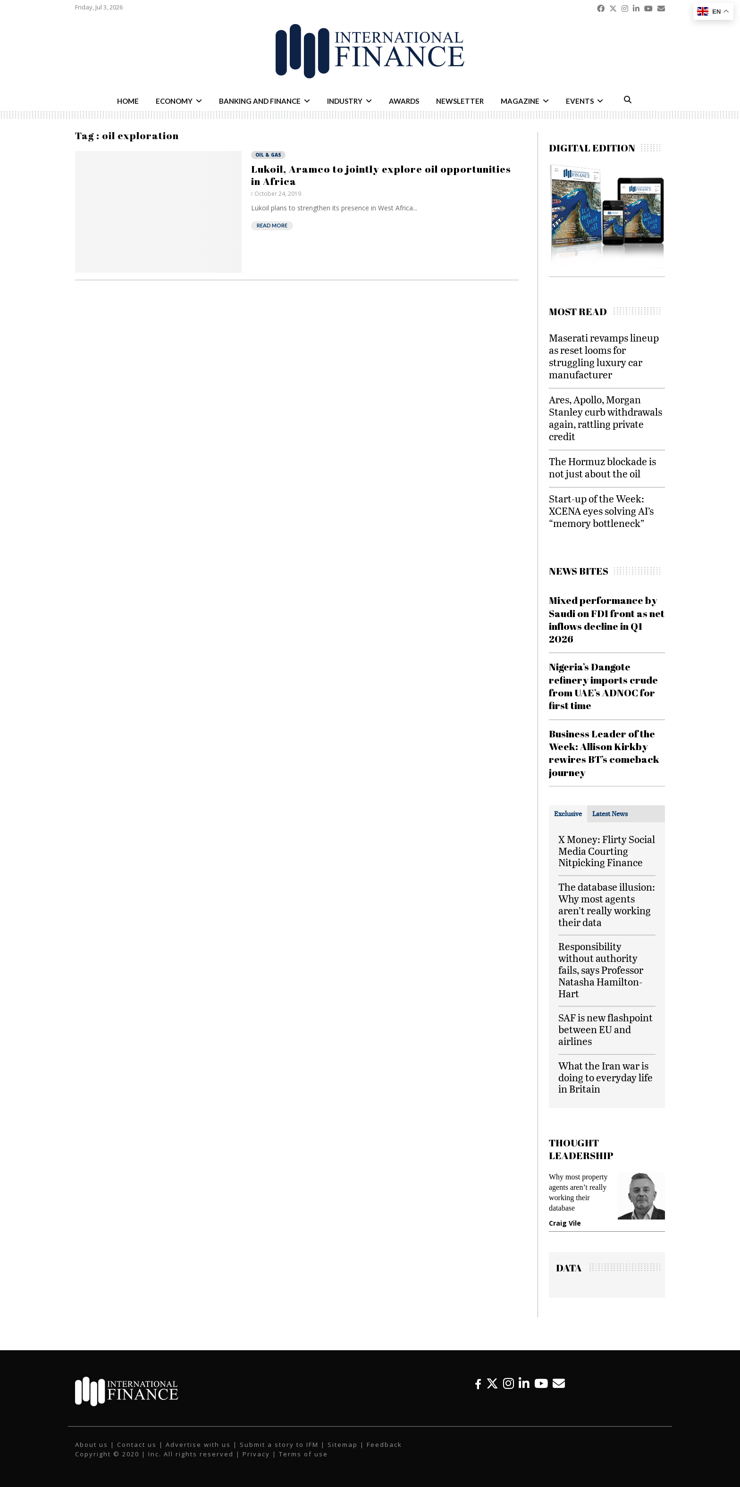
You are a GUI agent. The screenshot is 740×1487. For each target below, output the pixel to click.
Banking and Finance (260, 101)
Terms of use (303, 1454)
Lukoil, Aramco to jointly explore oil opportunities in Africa (381, 175)
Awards (404, 101)
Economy (174, 101)
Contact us (137, 1444)
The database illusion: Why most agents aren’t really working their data (606, 904)
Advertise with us (198, 1444)
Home (128, 101)
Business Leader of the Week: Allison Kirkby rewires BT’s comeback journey (604, 753)
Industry (344, 101)
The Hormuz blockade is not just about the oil (602, 467)
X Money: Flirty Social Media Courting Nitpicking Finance (606, 850)
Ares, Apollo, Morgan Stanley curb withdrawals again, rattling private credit (605, 418)
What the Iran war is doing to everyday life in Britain (605, 1077)
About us (91, 1444)
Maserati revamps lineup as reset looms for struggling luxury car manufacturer (604, 356)
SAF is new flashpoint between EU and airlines (605, 1029)
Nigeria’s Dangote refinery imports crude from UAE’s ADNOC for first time (603, 686)
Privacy (256, 1454)
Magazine (520, 101)
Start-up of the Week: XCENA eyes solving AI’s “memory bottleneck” (601, 511)
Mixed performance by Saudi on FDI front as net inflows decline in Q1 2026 (606, 619)
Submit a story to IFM (279, 1444)
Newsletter (460, 101)
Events (580, 101)
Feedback (384, 1444)
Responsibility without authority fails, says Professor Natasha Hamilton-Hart (600, 969)
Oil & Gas (268, 154)
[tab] (568, 813)
